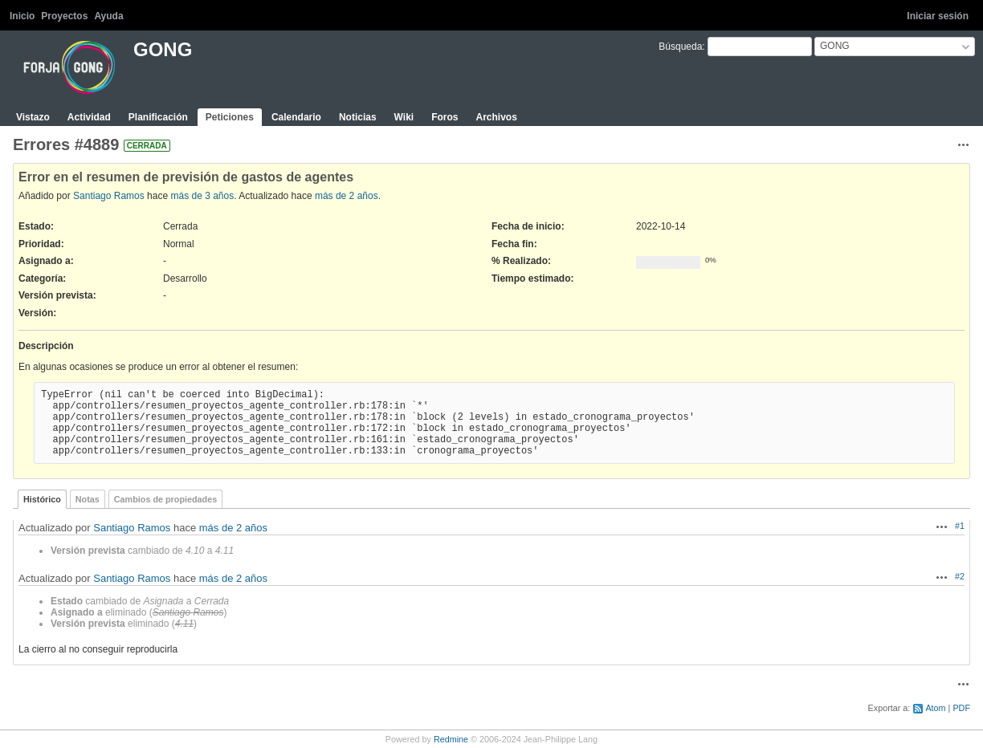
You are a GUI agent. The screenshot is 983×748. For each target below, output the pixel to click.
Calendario (296, 117)
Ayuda (108, 16)
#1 (960, 526)
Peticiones (230, 117)
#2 (960, 576)
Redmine (451, 739)
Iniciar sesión (938, 16)
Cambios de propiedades (165, 499)
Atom (935, 708)
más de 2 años (346, 195)
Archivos (495, 117)
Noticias (358, 117)
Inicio (22, 16)
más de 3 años (202, 195)
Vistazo (33, 117)
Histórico (42, 499)
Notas (87, 499)
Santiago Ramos (109, 195)
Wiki (404, 117)
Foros (444, 117)
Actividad (89, 117)
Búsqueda (680, 46)
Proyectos (64, 16)
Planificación (158, 117)
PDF (961, 708)
